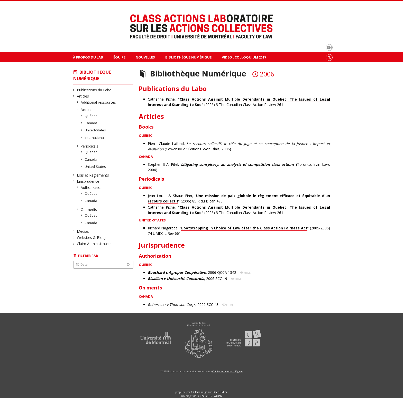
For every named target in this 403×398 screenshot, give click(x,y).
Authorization (92, 187)
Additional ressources (98, 102)
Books (86, 109)
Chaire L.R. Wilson (211, 396)
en (329, 47)
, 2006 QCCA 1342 (192, 272)
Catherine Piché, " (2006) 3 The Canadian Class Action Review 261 (239, 102)
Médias (83, 231)
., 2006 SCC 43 (183, 304)
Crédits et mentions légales (227, 371)
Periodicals (89, 146)
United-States (95, 130)
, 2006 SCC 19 (188, 278)
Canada (91, 123)
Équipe (119, 57)
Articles (83, 96)
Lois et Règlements (93, 175)
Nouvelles (145, 57)
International (95, 137)
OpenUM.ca (220, 392)
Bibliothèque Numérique (188, 57)
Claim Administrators (94, 243)
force (201, 392)
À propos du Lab (88, 57)
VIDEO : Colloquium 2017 (244, 57)
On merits (89, 209)
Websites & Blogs (91, 237)
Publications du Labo (94, 90)
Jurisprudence (88, 181)
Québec (91, 115)
